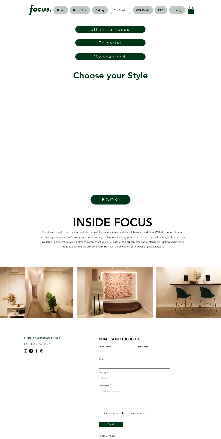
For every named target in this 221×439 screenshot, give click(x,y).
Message (104, 385)
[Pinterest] (42, 351)
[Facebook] (36, 351)
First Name (105, 346)
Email (102, 359)
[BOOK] (110, 200)
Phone (102, 372)
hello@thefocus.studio (46, 338)
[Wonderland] (110, 56)
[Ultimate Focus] (110, 29)
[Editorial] (110, 42)
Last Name (142, 346)
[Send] (111, 424)
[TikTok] (31, 351)
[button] (191, 10)
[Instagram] (25, 351)
